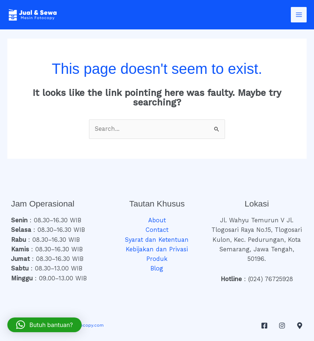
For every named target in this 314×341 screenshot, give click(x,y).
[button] (44, 324)
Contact (157, 229)
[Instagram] (282, 325)
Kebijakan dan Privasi (157, 249)
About (157, 220)
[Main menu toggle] (299, 15)
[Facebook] (264, 325)
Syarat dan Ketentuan (157, 239)
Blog (156, 268)
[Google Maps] (299, 325)
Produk (157, 258)
